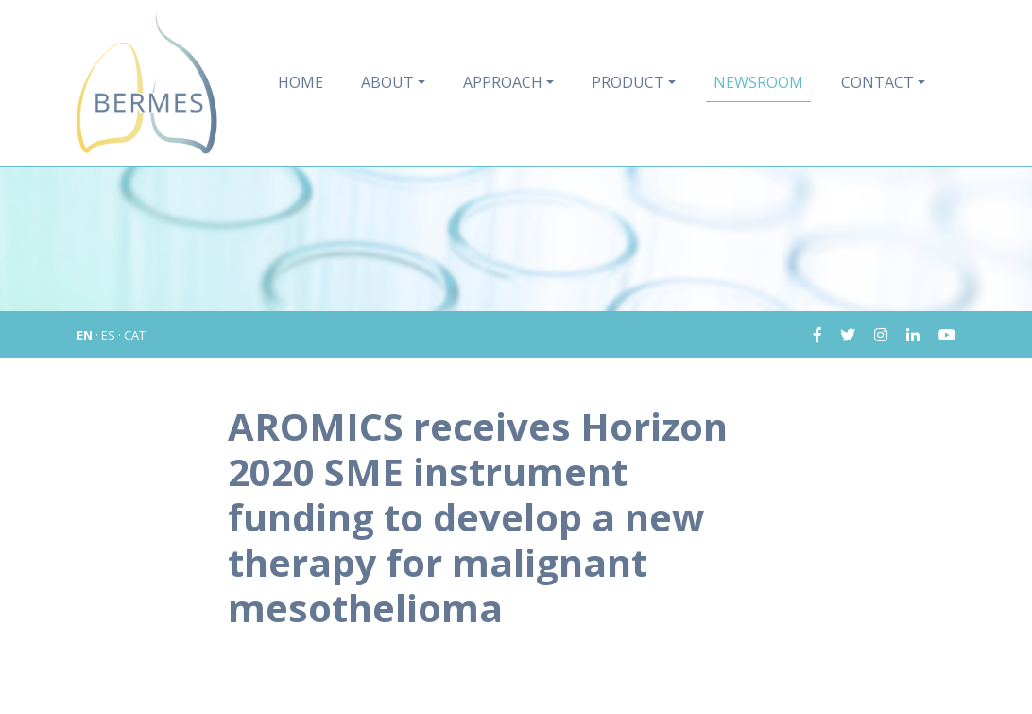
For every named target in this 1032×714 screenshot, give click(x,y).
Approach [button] (502, 82)
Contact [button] (877, 82)
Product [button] (628, 82)
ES (108, 334)
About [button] (387, 82)
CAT (135, 334)
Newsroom (758, 82)
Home (300, 82)
